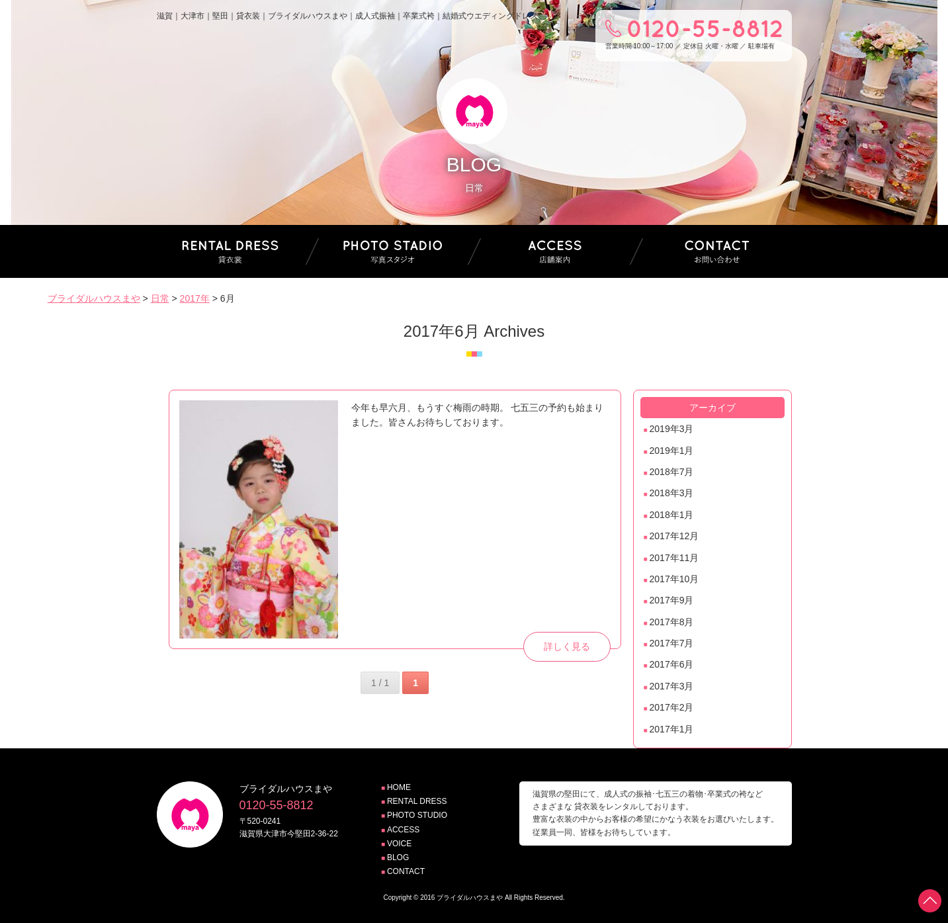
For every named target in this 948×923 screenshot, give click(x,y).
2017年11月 (674, 557)
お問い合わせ (717, 251)
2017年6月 (672, 664)
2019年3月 (672, 428)
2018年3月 (672, 493)
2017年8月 (672, 622)
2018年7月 (672, 471)
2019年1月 (672, 450)
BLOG (398, 857)
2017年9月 (672, 600)
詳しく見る (567, 646)
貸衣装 (230, 251)
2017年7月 (672, 643)
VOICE (399, 843)
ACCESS (403, 829)
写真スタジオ (393, 251)
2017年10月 (674, 579)
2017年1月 (672, 729)
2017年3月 (672, 686)
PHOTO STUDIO (417, 815)
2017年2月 (672, 707)
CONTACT (406, 871)
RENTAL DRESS (417, 801)
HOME (399, 787)
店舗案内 (555, 251)
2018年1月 (672, 514)
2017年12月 (674, 536)
